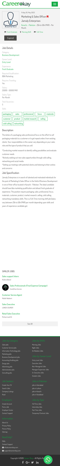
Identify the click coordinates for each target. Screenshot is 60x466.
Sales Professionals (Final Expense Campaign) (28, 285)
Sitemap (5, 432)
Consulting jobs (7, 373)
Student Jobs (36, 376)
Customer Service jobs (9, 348)
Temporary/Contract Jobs (40, 413)
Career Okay (29, 458)
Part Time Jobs (37, 410)
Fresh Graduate (12, 32)
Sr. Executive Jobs (38, 373)
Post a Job (5, 407)
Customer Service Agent (12, 295)
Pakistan (32, 25)
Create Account (7, 404)
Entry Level (6, 62)
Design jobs (5, 363)
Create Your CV (7, 385)
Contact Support (7, 413)
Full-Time (40, 32)
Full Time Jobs (36, 404)
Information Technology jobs (11, 351)
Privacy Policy (6, 426)
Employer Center (7, 410)
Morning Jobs (36, 345)
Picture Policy (6, 429)
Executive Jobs (37, 363)
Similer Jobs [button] (8, 271)
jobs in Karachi (36, 391)
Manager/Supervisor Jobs (40, 370)
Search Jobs (6, 388)
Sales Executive (8, 304)
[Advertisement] (30, 239)
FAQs (3, 441)
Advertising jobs (7, 367)
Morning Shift (26, 32)
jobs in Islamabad (37, 385)
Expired (10, 38)
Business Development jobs (11, 357)
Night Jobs (35, 348)
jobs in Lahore (36, 388)
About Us (5, 422)
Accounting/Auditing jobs (10, 360)
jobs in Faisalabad (37, 395)
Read (3, 395)
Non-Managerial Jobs (39, 366)
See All (30, 324)
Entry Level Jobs (37, 360)
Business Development (10, 55)
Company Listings (8, 391)
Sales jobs (5, 345)
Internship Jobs (37, 407)
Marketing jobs (7, 354)
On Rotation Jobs (37, 351)
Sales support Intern (10, 276)
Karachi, (24, 25)
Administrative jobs (8, 370)
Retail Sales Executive (11, 313)
